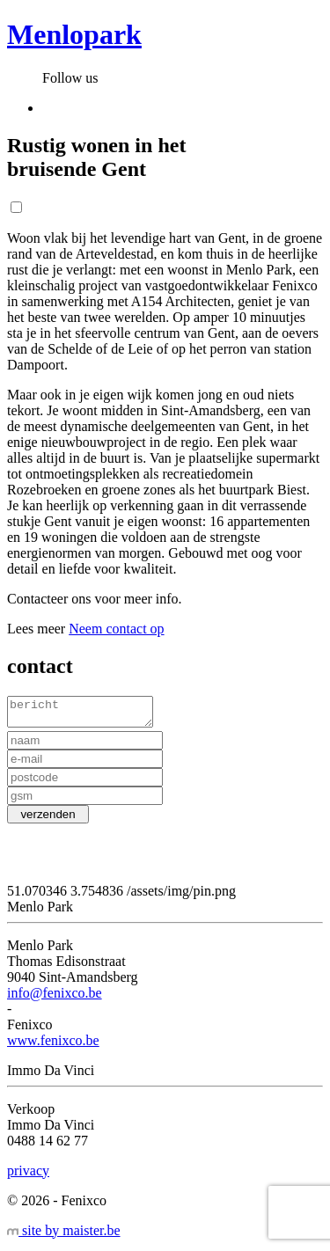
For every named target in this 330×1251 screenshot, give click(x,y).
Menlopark (74, 34)
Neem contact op (116, 628)
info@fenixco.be (54, 998)
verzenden (48, 819)
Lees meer (36, 628)
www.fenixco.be (53, 1045)
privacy (28, 1175)
